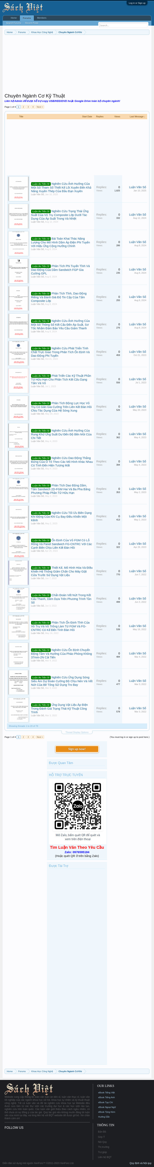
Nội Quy (102, 1142)
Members (41, 18)
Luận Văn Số (37, 194)
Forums (27, 18)
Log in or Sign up (137, 3)
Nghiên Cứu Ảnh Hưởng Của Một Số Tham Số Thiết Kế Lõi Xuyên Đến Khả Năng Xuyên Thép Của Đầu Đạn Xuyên (61, 187)
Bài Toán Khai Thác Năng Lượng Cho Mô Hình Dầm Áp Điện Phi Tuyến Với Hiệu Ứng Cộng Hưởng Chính (60, 242)
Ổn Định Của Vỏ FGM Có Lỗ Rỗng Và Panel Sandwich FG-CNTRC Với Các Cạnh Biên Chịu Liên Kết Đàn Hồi (61, 544)
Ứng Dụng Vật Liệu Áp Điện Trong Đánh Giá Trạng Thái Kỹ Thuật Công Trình (59, 708)
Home (14, 18)
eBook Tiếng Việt (106, 1092)
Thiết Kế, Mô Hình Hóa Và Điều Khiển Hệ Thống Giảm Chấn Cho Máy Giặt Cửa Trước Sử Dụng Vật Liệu (62, 571)
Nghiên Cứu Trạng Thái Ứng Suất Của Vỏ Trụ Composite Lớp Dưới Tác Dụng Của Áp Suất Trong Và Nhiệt (60, 215)
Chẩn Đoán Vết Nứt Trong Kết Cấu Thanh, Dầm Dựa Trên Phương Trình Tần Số (61, 599)
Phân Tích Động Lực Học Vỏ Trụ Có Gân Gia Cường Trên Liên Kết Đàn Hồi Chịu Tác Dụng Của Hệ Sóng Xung (61, 407)
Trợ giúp (102, 1152)
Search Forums (13, 23)
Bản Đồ (102, 1131)
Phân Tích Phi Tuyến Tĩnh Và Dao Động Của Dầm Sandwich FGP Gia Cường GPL (60, 269)
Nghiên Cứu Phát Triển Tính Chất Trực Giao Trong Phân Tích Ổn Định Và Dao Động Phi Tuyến (60, 352)
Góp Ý (101, 1137)
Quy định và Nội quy (141, 1163)
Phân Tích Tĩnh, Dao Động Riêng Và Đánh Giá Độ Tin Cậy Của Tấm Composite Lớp (59, 297)
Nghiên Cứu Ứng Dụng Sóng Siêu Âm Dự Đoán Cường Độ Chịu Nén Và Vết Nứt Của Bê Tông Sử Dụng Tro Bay (62, 681)
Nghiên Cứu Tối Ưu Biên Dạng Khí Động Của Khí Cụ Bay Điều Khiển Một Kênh (61, 516)
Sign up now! (77, 749)
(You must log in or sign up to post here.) (130, 737)
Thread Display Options (77, 732)
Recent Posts (31, 23)
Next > (40, 107)
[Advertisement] (77, 65)
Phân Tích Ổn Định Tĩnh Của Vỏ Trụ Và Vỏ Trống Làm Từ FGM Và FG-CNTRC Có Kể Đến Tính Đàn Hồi (60, 626)
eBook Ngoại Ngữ (107, 1107)
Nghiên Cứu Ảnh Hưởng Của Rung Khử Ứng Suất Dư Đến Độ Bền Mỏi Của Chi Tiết (61, 434)
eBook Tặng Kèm (106, 1112)
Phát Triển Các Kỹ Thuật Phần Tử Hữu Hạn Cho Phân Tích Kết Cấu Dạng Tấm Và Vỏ (61, 379)
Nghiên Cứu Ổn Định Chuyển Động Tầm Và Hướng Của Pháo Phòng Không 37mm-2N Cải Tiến (61, 653)
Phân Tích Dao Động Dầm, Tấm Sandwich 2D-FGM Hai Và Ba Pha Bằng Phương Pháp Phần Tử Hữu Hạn (60, 489)
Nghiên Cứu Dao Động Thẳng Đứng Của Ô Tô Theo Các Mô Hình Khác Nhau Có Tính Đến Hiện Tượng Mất (62, 461)
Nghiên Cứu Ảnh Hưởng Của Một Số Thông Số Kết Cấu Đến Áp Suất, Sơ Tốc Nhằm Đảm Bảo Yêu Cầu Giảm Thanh (60, 324)
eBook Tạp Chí (105, 1102)
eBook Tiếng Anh (106, 1097)
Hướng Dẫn (104, 1117)
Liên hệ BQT (105, 1157)
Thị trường (103, 1147)
